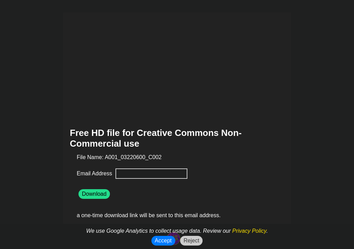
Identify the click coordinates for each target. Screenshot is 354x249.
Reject (191, 240)
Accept (163, 240)
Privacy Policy (249, 231)
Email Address (95, 173)
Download (94, 194)
